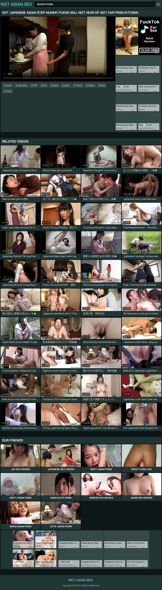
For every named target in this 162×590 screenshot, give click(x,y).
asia (103, 85)
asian (9, 85)
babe (55, 85)
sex (45, 85)
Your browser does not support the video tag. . (58, 49)
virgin (9, 91)
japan (67, 85)
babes (92, 85)
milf (35, 85)
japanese (22, 85)
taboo (79, 85)
